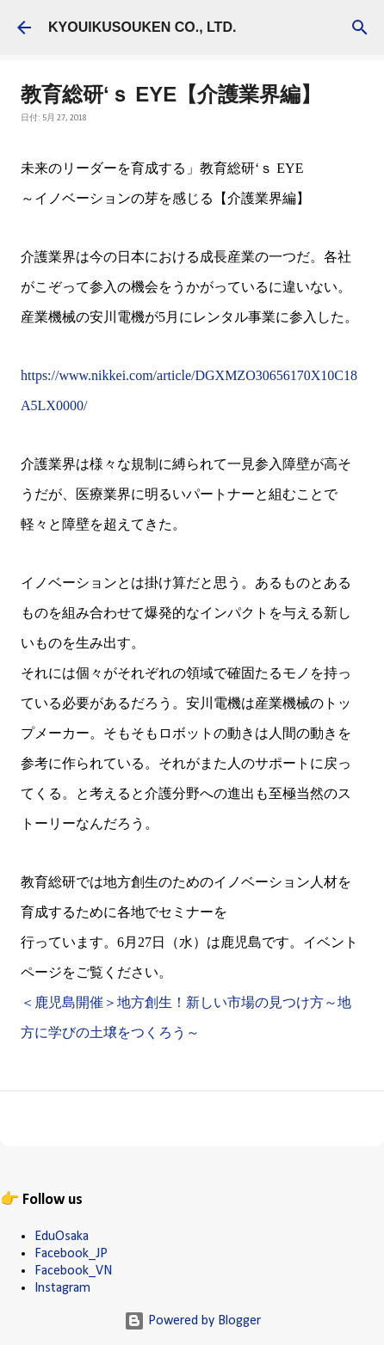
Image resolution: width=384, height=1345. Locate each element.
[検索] (360, 27)
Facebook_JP (71, 1254)
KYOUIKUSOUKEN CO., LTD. (142, 27)
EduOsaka (61, 1237)
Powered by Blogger (192, 1321)
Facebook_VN (73, 1271)
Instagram (62, 1288)
